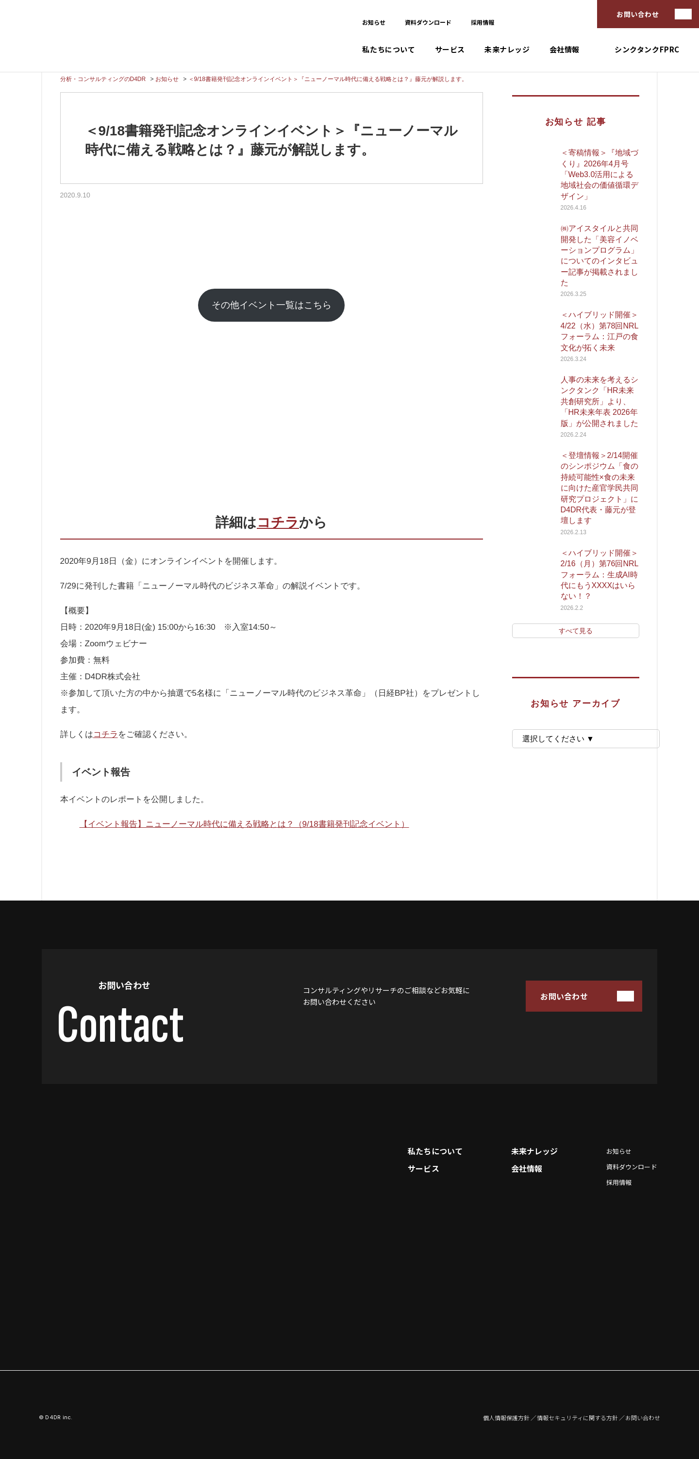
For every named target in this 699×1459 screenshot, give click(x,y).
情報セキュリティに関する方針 (577, 1418)
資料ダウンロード (428, 22)
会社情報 (564, 49)
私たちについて (388, 49)
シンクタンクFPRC (647, 49)
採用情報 (482, 22)
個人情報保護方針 (506, 1418)
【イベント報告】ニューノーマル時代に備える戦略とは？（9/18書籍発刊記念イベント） (244, 824)
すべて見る (576, 631)
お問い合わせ (637, 14)
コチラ (278, 522)
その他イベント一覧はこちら (272, 305)
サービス (450, 49)
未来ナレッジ (507, 49)
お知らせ (373, 22)
